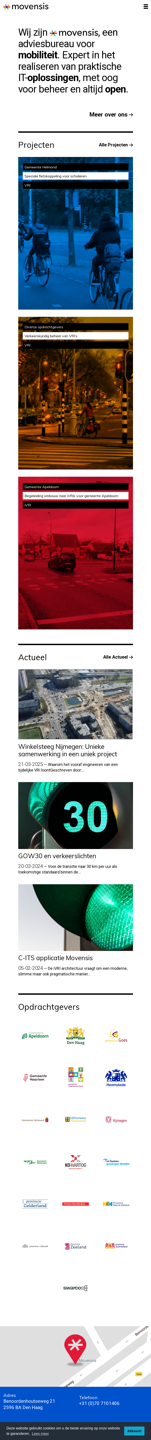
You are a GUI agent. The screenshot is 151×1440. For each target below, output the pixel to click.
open (115, 89)
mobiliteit (38, 55)
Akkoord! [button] (134, 1431)
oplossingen (53, 78)
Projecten (36, 145)
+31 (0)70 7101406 (99, 1403)
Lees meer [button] (40, 1434)
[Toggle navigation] (146, 6)
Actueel (32, 657)
